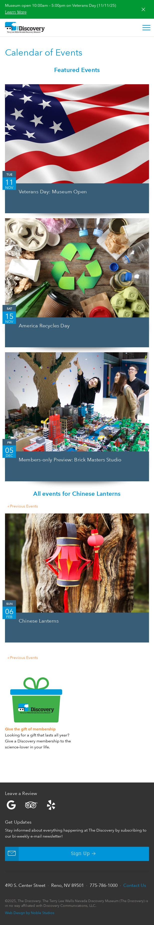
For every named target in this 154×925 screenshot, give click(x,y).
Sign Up (47, 854)
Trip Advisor (31, 805)
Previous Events (22, 506)
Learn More (15, 13)
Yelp (77, 805)
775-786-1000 (104, 885)
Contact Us (134, 885)
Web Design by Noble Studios (29, 913)
